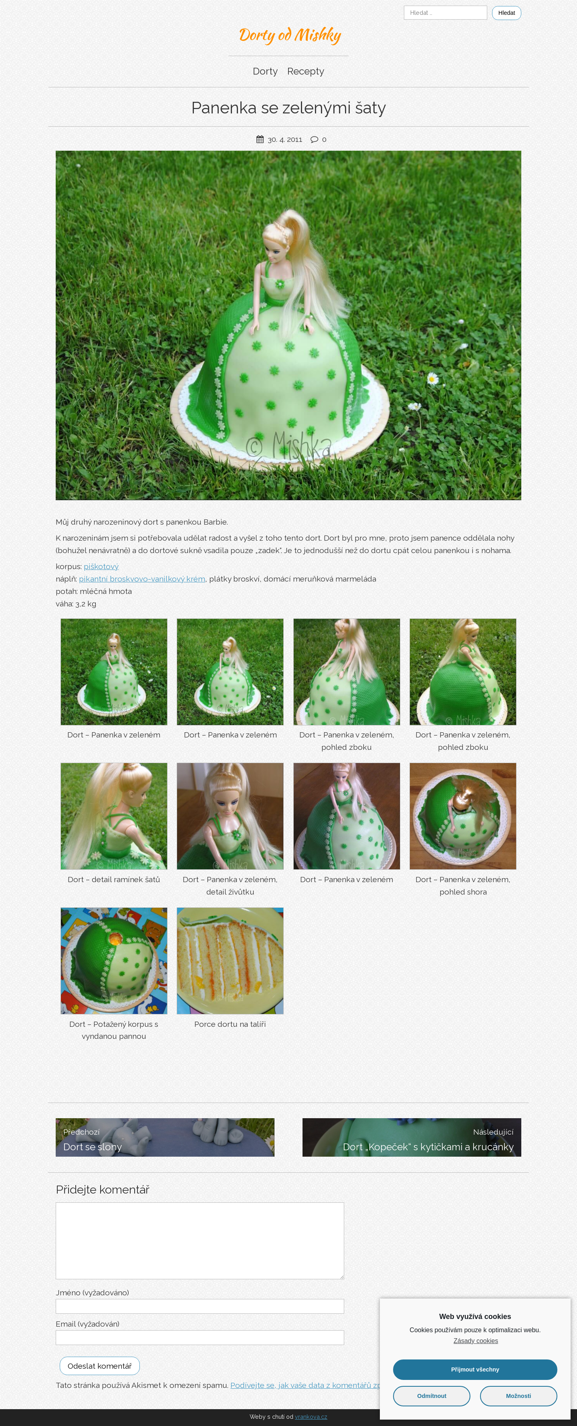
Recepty (305, 71)
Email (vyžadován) (87, 1323)
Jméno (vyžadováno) (92, 1292)
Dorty (265, 71)
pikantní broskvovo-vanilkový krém (142, 578)
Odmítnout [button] (431, 1396)
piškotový (101, 566)
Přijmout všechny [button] (475, 1369)
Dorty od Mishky (288, 34)
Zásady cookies (476, 1340)
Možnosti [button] (518, 1396)
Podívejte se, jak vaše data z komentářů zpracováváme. (328, 1385)
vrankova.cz (311, 1416)
